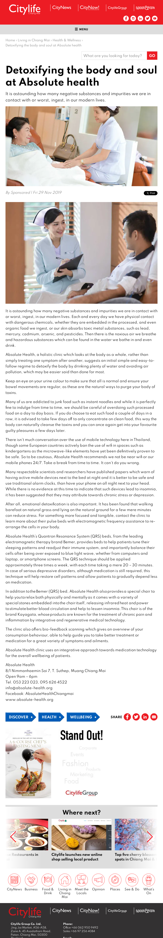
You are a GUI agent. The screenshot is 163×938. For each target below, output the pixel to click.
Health (49, 716)
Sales (79, 931)
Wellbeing (81, 716)
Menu (81, 29)
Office (80, 927)
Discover (18, 716)
